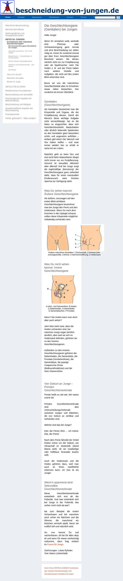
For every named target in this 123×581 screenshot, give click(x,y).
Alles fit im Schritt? (14, 74)
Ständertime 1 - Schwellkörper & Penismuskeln (20, 57)
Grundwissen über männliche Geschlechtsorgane (19, 43)
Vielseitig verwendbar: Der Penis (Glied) (20, 52)
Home (7, 17)
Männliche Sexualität (15, 78)
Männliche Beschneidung (17, 25)
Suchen (70, 17)
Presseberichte (12, 114)
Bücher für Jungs (13, 82)
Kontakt (21, 17)
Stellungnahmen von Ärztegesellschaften (15, 34)
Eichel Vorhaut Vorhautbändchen (20, 61)
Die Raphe (12, 70)
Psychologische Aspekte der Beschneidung (18, 99)
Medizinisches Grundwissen (18, 91)
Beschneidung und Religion (18, 104)
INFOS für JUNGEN (15, 39)
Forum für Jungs (55, 544)
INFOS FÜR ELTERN (15, 87)
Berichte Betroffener (14, 29)
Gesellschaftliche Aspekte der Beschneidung (19, 109)
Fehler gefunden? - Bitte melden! (20, 118)
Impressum (37, 17)
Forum (83, 17)
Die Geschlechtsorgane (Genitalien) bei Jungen (22, 46)
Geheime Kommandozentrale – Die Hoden (21, 65)
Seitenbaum (54, 17)
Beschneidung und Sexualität (18, 94)
